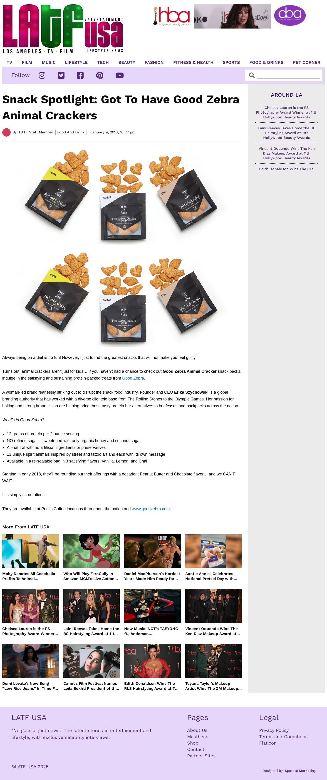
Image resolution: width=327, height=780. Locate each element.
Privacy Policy (274, 730)
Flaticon (268, 743)
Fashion (154, 62)
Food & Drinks (266, 62)
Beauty (126, 62)
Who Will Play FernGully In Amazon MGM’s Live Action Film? (88, 576)
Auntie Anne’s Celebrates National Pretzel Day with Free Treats (209, 576)
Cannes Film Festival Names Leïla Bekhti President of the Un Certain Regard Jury (90, 686)
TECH (103, 62)
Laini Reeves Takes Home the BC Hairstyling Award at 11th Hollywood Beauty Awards (91, 631)
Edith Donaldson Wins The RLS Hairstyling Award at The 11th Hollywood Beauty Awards (152, 686)
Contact (195, 749)
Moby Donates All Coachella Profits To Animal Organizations (28, 576)
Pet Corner (306, 62)
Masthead (198, 736)
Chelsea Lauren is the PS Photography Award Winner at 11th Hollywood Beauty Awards (28, 631)
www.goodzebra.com (151, 509)
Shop (192, 743)
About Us (197, 730)
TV (9, 62)
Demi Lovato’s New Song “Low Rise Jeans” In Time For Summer (30, 686)
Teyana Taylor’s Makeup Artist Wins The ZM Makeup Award (211, 686)
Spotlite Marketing (300, 771)
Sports (231, 62)
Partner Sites (201, 755)
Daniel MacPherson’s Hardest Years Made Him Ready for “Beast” (152, 576)
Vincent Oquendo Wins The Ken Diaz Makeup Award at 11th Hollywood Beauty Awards (211, 631)
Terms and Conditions (283, 736)
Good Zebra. (133, 378)
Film (27, 62)
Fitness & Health (193, 62)
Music (49, 62)
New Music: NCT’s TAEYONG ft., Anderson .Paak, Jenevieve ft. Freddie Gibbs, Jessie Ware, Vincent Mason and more (151, 631)
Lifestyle (76, 62)
